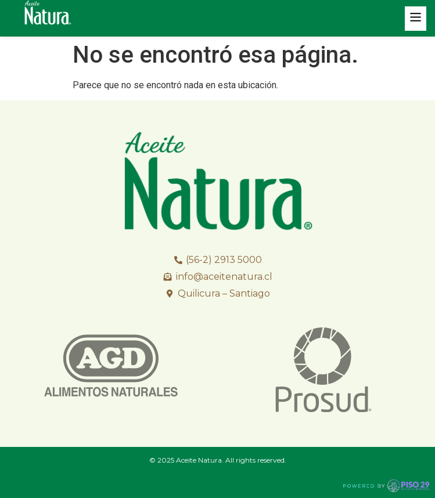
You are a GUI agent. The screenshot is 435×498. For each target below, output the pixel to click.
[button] (416, 18)
